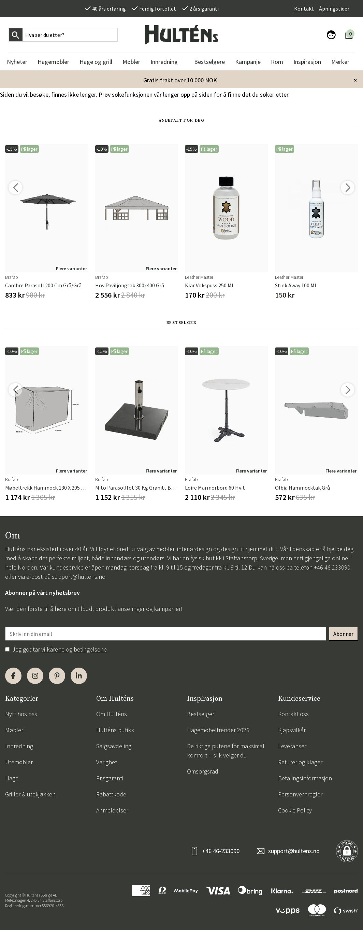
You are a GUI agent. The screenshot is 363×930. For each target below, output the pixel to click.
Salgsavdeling (113, 746)
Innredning (19, 746)
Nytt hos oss (21, 714)
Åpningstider (334, 8)
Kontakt (304, 8)
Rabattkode (111, 794)
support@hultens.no (78, 576)
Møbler (14, 730)
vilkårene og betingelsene (74, 649)
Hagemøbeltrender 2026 (218, 730)
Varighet (106, 762)
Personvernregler (300, 794)
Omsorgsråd (202, 771)
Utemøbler (19, 762)
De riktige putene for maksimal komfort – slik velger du (225, 750)
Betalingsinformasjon (305, 778)
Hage (11, 778)
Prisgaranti (109, 778)
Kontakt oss (293, 714)
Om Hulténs (111, 714)
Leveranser (292, 746)
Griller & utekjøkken (30, 794)
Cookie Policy (295, 810)
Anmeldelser (112, 810)
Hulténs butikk (115, 730)
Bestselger (200, 714)
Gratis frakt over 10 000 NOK (180, 80)
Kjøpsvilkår (292, 730)
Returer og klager (300, 762)
